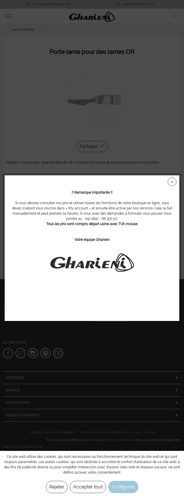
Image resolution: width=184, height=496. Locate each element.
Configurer (123, 487)
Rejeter (56, 487)
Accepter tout (88, 487)
